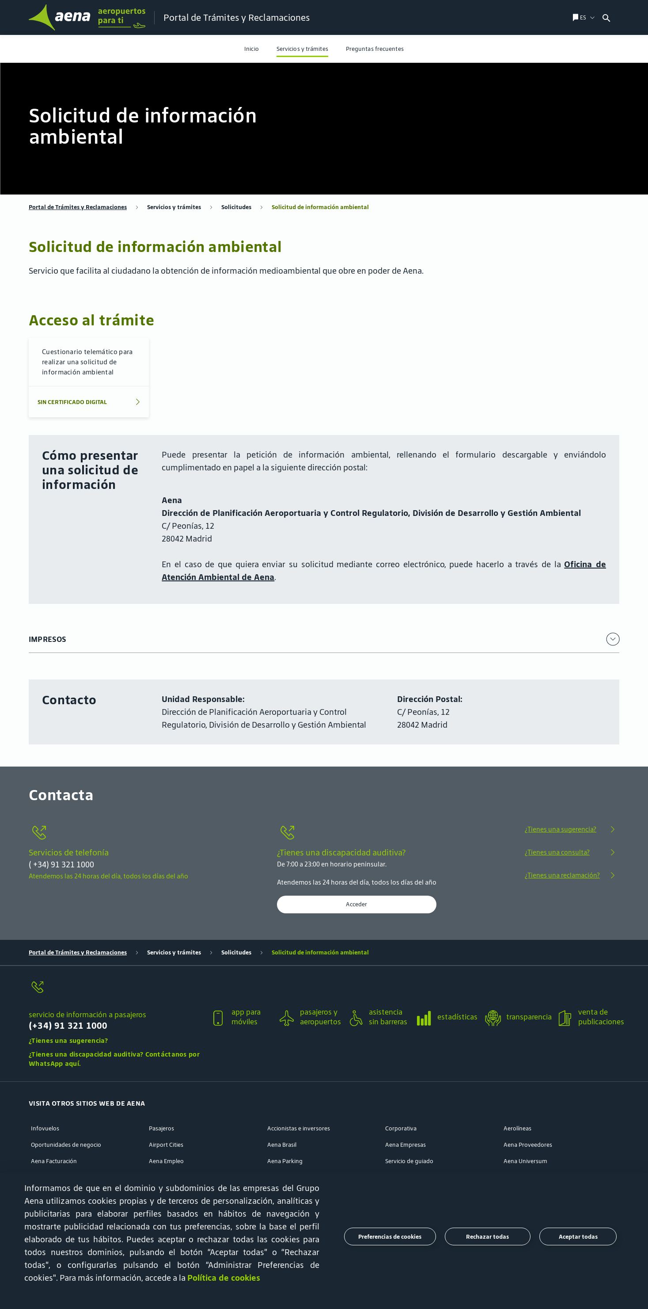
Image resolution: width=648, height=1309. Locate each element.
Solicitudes (236, 207)
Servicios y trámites (302, 49)
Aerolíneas (517, 1128)
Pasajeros (161, 1128)
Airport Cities (166, 1145)
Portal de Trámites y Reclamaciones (78, 207)
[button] (116, 1012)
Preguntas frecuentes (375, 49)
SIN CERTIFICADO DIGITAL (72, 402)
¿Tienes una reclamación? (562, 875)
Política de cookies (223, 1277)
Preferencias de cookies (389, 1236)
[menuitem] (251, 49)
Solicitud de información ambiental (320, 207)
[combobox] (623, 17)
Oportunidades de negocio (66, 1145)
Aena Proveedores (528, 1145)
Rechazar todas (487, 1236)
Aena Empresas (405, 1145)
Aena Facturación (54, 1161)
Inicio (251, 49)
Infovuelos (45, 1128)
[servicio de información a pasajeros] (116, 992)
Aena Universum (525, 1161)
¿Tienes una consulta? (557, 852)
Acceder (356, 904)
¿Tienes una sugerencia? (560, 829)
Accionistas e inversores (298, 1128)
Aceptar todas (578, 1236)
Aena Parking (285, 1161)
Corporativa (401, 1128)
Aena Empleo (166, 1161)
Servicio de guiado (409, 1161)
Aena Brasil (281, 1145)
